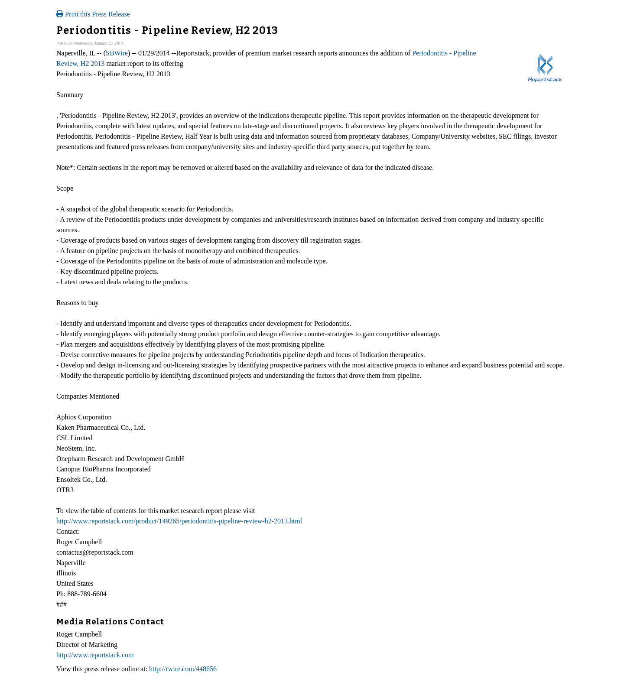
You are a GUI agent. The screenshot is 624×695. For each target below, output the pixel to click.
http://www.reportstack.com (94, 655)
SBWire (117, 53)
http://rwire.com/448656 (183, 668)
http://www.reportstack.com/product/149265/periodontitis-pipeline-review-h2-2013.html (179, 521)
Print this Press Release (93, 14)
